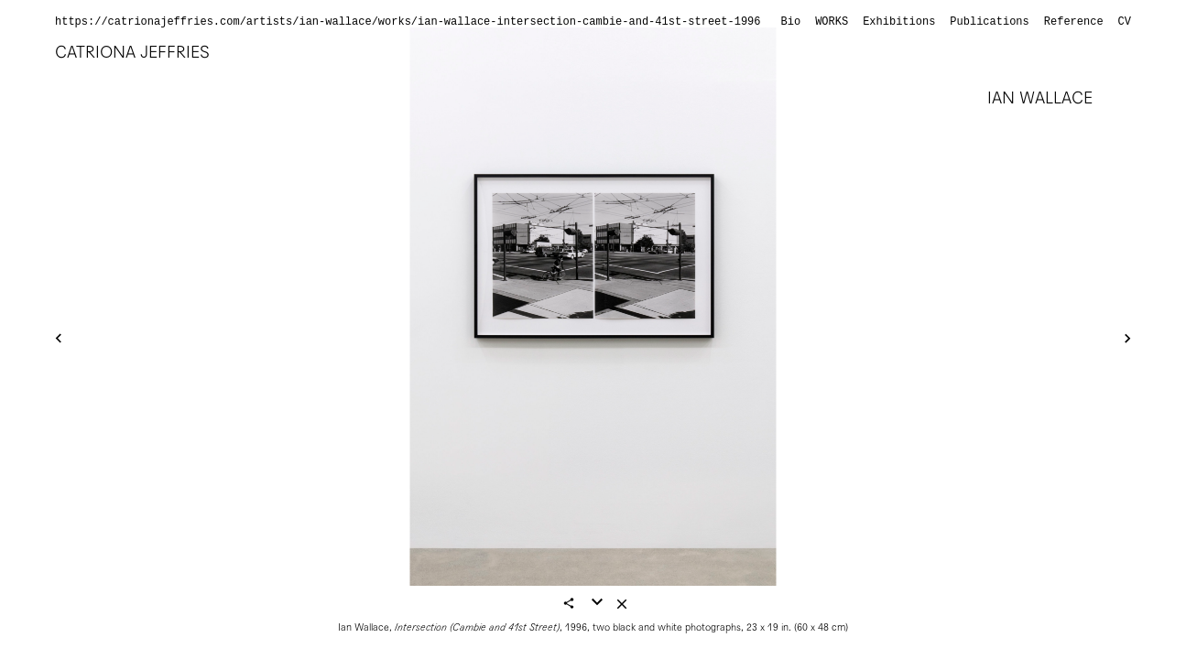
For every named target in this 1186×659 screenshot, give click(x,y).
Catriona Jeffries (132, 51)
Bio (791, 22)
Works (831, 22)
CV (1124, 22)
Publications (989, 22)
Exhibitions (899, 22)
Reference (1074, 22)
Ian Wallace (1040, 97)
